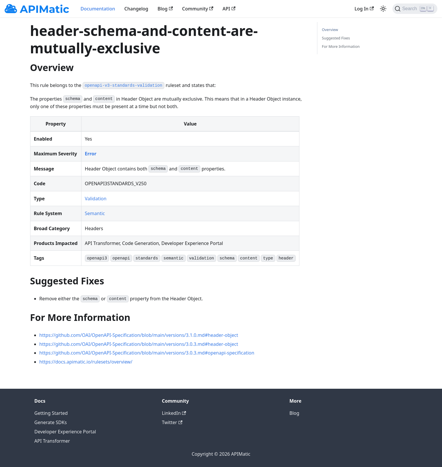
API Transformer (52, 441)
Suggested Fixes (336, 38)
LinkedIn (174, 413)
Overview (330, 29)
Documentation (98, 9)
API (229, 9)
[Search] (414, 8)
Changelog (136, 9)
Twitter (172, 422)
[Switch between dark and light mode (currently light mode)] (383, 8)
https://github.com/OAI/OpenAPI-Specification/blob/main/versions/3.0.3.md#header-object (138, 344)
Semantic (95, 213)
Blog (165, 9)
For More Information (341, 46)
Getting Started (51, 413)
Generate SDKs (50, 422)
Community (197, 9)
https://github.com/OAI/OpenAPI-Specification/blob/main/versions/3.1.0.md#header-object (138, 335)
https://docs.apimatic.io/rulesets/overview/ (85, 362)
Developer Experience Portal (65, 431)
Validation (96, 198)
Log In (364, 9)
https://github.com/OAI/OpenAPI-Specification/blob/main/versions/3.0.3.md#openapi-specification (146, 353)
